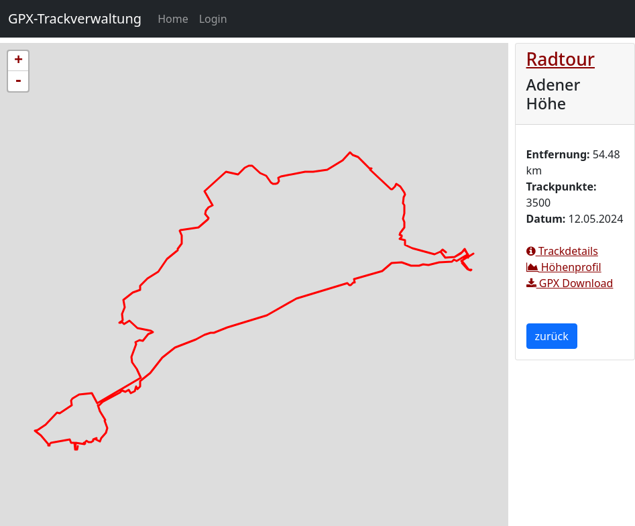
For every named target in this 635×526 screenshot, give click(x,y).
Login (213, 18)
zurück (552, 336)
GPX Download (570, 283)
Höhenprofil (563, 267)
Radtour (560, 59)
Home (176, 18)
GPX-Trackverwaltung (74, 18)
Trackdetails (562, 251)
